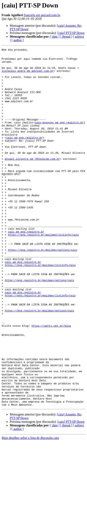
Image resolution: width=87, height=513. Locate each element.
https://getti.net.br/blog (51, 381)
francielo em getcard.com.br (42, 15)
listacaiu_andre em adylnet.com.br (27, 75)
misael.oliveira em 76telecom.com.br (32, 181)
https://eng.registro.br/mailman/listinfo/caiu (43, 272)
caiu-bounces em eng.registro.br (59, 137)
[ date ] (54, 36)
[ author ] (18, 40)
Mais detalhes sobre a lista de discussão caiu (30, 509)
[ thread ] (66, 36)
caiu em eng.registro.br (24, 156)
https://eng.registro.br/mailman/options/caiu (42, 290)
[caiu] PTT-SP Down (70, 33)
